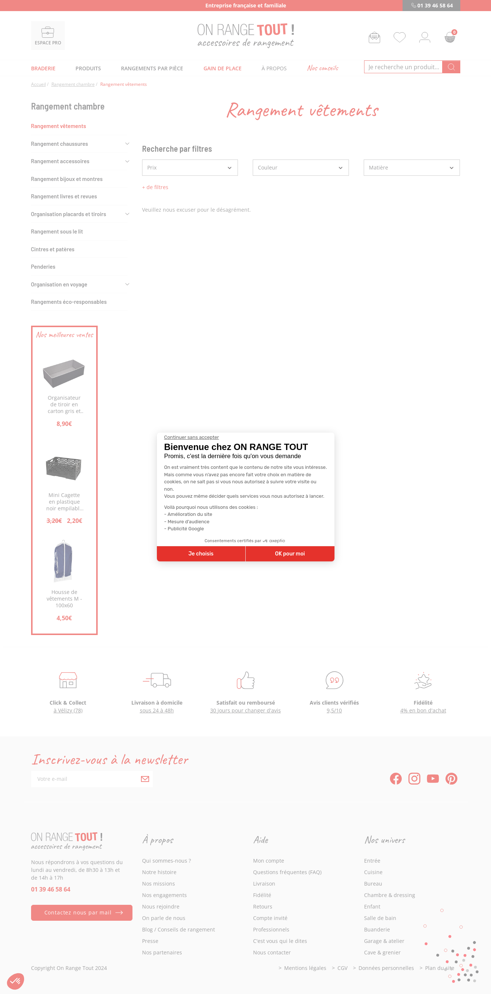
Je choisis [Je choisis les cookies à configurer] (200, 554)
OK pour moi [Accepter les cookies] (290, 554)
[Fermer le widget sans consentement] (192, 437)
